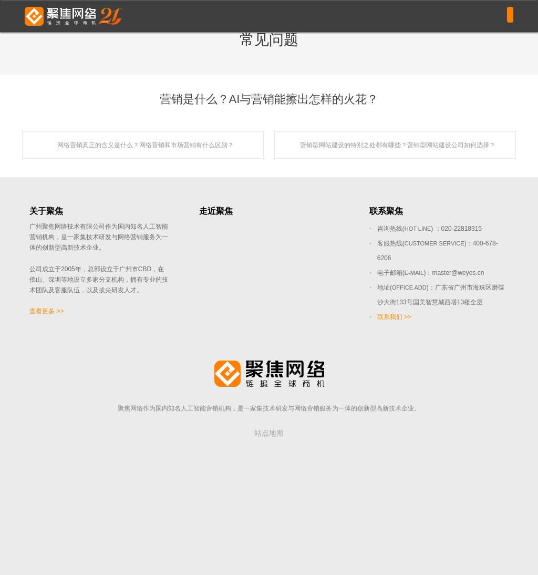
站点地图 (269, 433)
